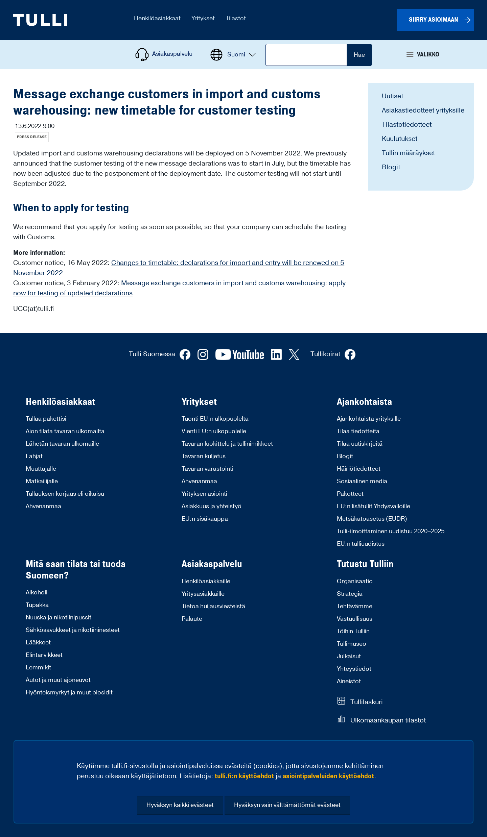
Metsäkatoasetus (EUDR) (372, 519)
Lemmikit (38, 667)
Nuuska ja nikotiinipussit (58, 617)
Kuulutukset (399, 139)
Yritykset (199, 402)
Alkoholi (36, 592)
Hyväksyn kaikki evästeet (180, 805)
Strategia (350, 594)
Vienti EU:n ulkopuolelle (214, 431)
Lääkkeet (38, 642)
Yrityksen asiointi (204, 494)
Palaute (192, 619)
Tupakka (37, 605)
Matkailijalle (42, 481)
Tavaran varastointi (207, 469)
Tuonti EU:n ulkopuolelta (215, 419)
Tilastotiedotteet (407, 124)
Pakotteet (350, 494)
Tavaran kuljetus (204, 456)
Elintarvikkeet (44, 655)
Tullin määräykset (408, 153)
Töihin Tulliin (353, 631)
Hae (359, 55)
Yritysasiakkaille (203, 594)
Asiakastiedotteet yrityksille (423, 110)
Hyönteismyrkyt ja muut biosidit (69, 692)
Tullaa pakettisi (46, 419)
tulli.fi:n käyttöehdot (244, 776)
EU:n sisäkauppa (205, 519)
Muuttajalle (41, 469)
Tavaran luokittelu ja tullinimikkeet (227, 444)
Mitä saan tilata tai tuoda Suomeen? (75, 570)
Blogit (391, 167)
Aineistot (349, 681)
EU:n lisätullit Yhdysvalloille (373, 506)
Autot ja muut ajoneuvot (58, 680)
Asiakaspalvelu (212, 564)
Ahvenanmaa (43, 506)
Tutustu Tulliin (365, 564)
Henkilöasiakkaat (60, 402)
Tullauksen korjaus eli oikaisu (65, 494)
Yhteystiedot (354, 669)
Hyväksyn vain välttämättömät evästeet (287, 805)
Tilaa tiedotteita (358, 431)
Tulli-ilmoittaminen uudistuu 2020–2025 (390, 531)
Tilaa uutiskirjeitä (359, 444)
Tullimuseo (351, 644)
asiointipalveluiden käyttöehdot (328, 776)
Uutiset (392, 96)
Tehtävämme (354, 606)
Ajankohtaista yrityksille (369, 419)
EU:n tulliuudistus (361, 544)
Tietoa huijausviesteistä (213, 606)
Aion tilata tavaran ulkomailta (65, 431)
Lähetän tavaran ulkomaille (62, 444)
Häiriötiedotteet (358, 469)
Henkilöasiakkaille (206, 581)
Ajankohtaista (364, 402)
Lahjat (34, 456)
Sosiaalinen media (362, 481)
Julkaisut (349, 656)
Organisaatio (355, 581)
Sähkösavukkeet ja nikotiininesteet (73, 630)
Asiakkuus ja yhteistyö (211, 506)
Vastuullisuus (354, 619)
